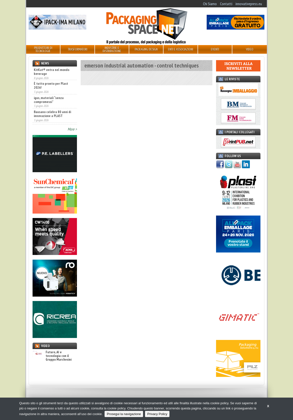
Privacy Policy (157, 414)
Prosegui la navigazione (124, 414)
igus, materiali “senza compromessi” (49, 100)
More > (72, 129)
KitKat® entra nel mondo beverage (51, 72)
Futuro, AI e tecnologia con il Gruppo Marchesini (52, 356)
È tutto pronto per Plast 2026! (51, 86)
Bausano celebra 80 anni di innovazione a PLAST (52, 114)
